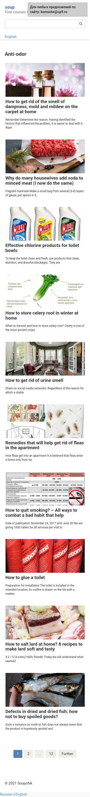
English (11, 37)
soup (10, 7)
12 (51, 754)
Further (67, 754)
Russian (6, 794)
